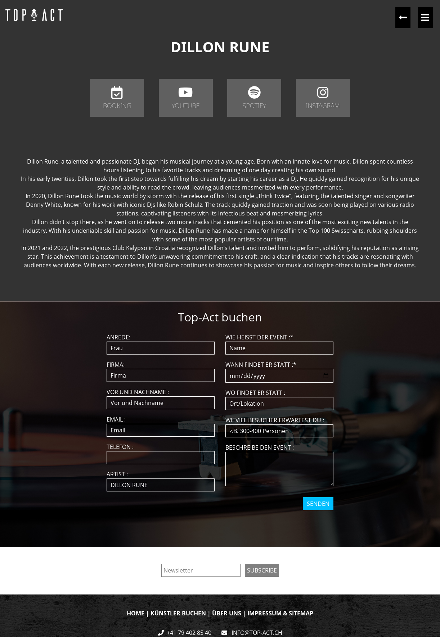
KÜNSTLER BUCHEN (178, 613)
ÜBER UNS (226, 613)
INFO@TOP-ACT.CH (256, 633)
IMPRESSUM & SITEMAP (280, 613)
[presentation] (220, 524)
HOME (135, 613)
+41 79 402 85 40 (189, 633)
